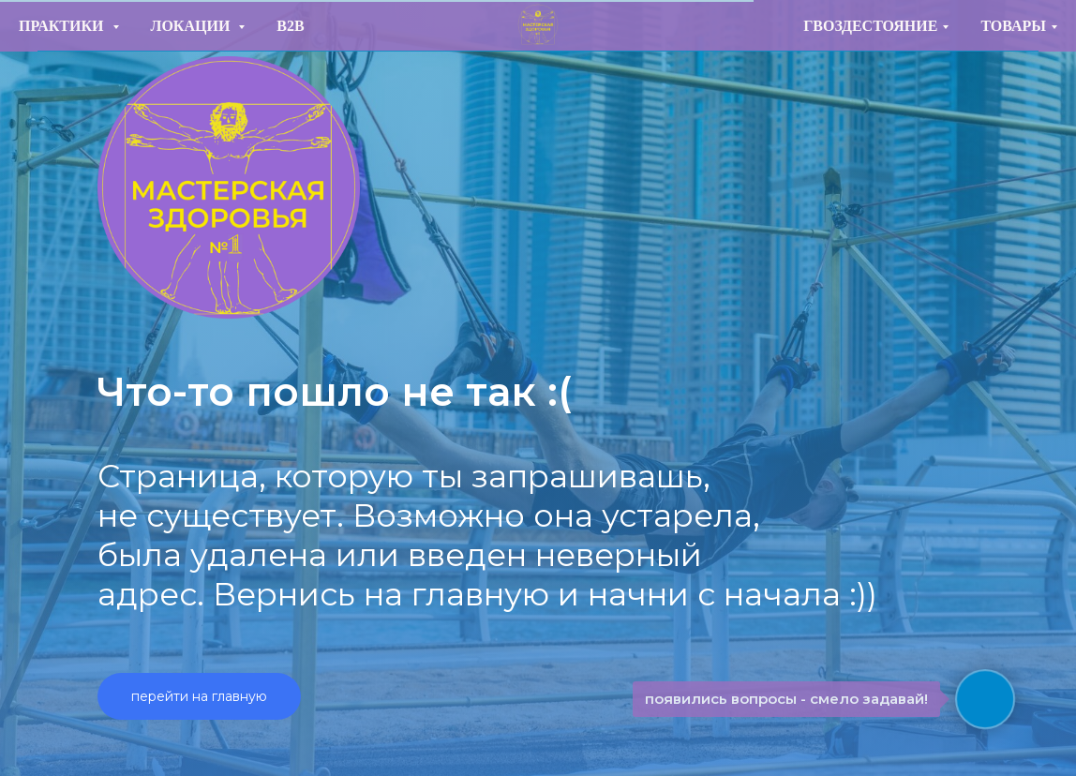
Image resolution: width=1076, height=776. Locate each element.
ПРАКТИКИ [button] (63, 26)
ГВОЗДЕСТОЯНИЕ (870, 26)
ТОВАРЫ (1013, 26)
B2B (290, 26)
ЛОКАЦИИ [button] (192, 26)
